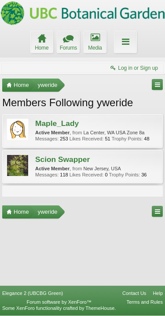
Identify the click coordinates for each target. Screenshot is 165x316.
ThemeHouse (99, 308)
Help (158, 293)
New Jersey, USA (102, 168)
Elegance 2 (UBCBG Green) (32, 293)
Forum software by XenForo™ (59, 302)
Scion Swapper (62, 159)
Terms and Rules (144, 302)
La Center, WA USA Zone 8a (113, 132)
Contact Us (134, 293)
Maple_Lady (57, 123)
